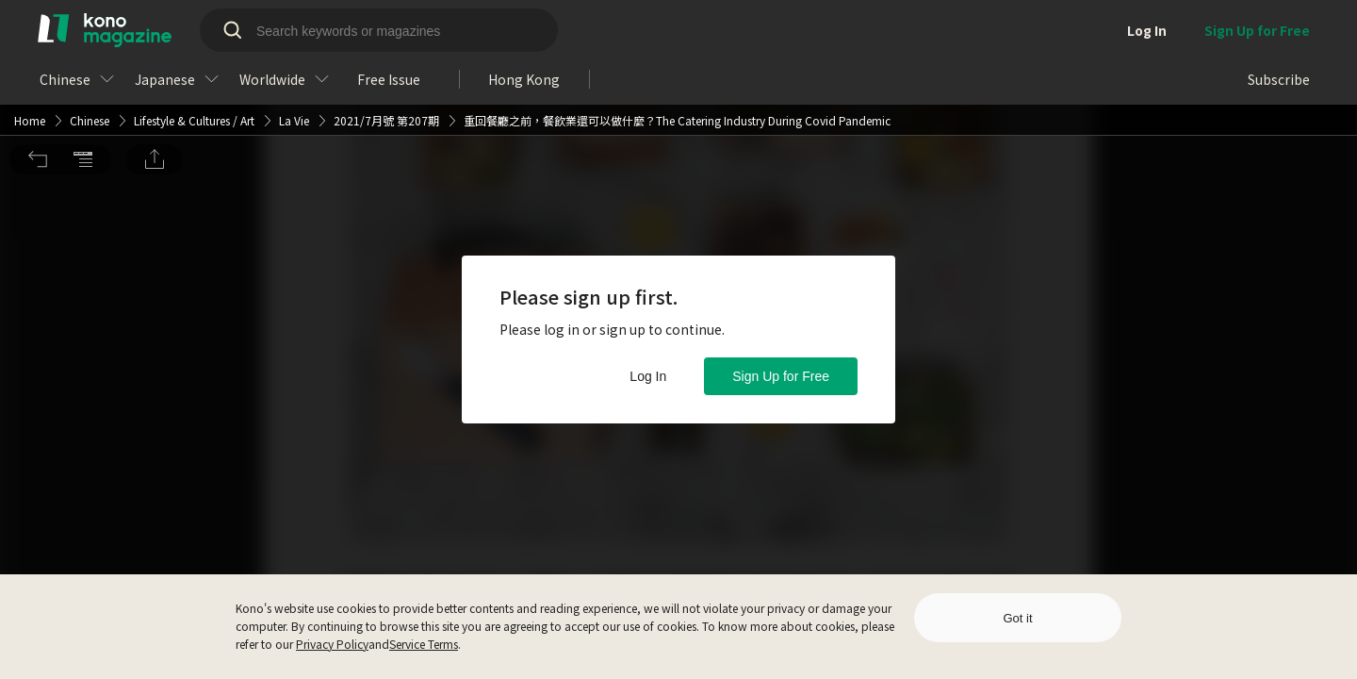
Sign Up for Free (780, 376)
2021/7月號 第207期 (386, 25)
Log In (647, 376)
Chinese (89, 25)
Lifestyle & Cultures (182, 25)
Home (29, 25)
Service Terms (423, 644)
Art (247, 25)
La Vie (294, 25)
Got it (1017, 618)
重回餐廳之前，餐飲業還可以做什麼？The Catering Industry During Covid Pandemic (677, 25)
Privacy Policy (332, 644)
